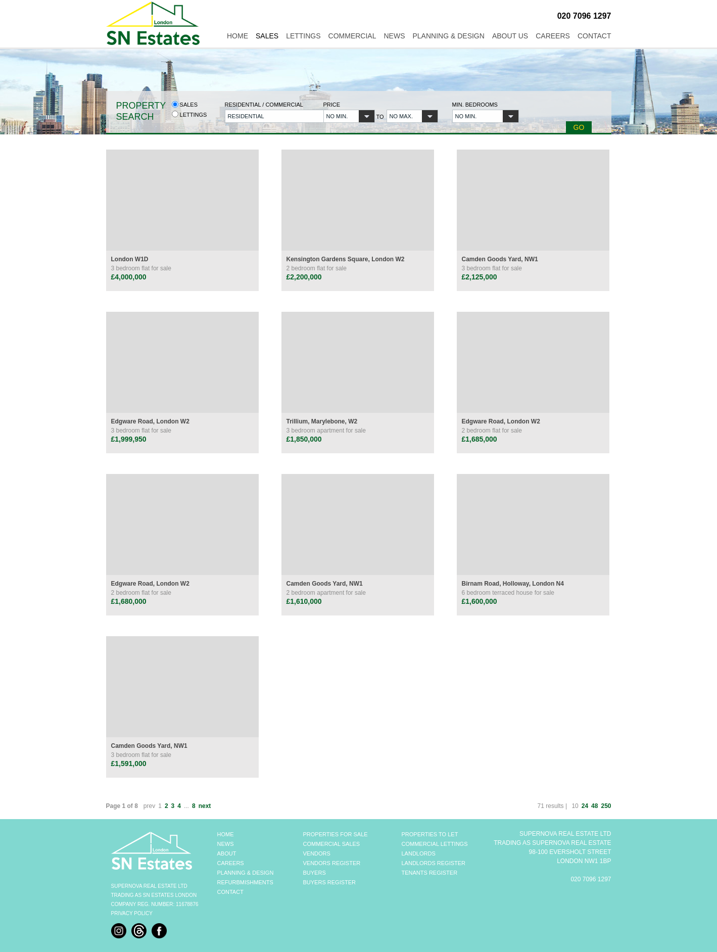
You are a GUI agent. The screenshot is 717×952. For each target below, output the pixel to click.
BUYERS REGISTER (329, 882)
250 (606, 806)
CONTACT (230, 892)
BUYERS (314, 873)
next (205, 806)
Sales (267, 35)
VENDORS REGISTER (332, 863)
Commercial (352, 35)
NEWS (225, 844)
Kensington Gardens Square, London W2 (345, 259)
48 (594, 806)
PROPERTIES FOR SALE (335, 834)
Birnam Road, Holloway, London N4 (513, 583)
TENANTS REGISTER (430, 873)
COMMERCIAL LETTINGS (435, 844)
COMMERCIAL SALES (331, 844)
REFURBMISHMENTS (245, 882)
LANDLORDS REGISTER (434, 863)
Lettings (303, 35)
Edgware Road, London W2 (150, 421)
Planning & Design (449, 35)
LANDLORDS (419, 853)
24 (585, 806)
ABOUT (226, 853)
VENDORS (316, 853)
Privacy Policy (132, 913)
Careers (553, 35)
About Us (510, 35)
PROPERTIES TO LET (430, 834)
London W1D (130, 259)
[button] (268, 116)
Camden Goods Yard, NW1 (500, 259)
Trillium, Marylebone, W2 (322, 421)
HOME (225, 834)
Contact (594, 35)
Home (237, 35)
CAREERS (230, 863)
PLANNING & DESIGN (245, 873)
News (394, 35)
